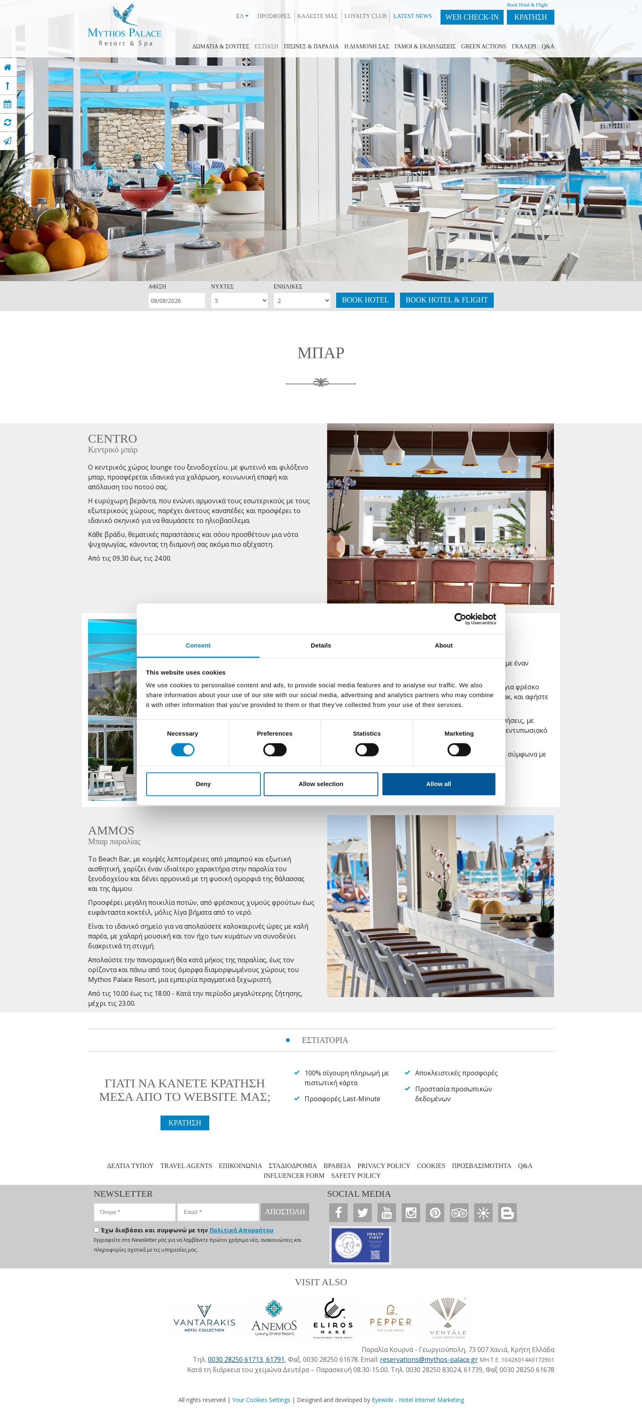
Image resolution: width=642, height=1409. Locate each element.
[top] (7, 86)
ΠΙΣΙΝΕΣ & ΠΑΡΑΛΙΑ (311, 46)
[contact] (7, 141)
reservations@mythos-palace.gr (429, 1359)
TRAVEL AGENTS (186, 1165)
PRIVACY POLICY (383, 1165)
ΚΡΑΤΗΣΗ (530, 17)
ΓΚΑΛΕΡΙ (524, 46)
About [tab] (444, 645)
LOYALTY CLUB (365, 16)
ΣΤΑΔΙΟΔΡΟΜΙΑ (293, 1165)
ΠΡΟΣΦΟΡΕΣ (274, 16)
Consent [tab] (198, 645)
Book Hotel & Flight (527, 5)
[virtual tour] (7, 123)
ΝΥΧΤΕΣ (222, 287)
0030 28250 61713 (235, 1359)
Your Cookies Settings (261, 1400)
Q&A (548, 46)
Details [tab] (321, 645)
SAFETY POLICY (356, 1175)
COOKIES (431, 1165)
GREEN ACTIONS (483, 46)
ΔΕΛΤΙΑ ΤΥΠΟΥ (130, 1165)
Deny (203, 783)
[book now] (7, 104)
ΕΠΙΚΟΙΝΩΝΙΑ (240, 1165)
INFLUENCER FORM (294, 1175)
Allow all (438, 783)
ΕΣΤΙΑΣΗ (266, 46)
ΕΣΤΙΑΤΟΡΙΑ (325, 1040)
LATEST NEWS (412, 16)
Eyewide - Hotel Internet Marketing (418, 1400)
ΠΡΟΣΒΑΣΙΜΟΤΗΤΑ (481, 1165)
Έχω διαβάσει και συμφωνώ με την (187, 1230)
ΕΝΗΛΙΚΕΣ (288, 287)
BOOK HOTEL (365, 300)
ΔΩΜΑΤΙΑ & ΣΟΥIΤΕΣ (220, 46)
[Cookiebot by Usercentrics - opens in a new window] (460, 619)
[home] (7, 67)
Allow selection (320, 783)
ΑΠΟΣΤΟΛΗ (285, 1212)
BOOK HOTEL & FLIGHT (447, 300)
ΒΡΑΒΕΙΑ (337, 1165)
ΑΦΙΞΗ (157, 287)
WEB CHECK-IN (472, 17)
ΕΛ (242, 16)
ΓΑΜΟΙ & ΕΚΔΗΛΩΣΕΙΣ (425, 46)
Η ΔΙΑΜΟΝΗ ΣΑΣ (366, 46)
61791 (274, 1359)
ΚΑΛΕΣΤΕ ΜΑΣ (317, 16)
